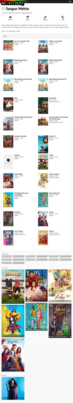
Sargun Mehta (17, 8)
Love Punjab (18, 231)
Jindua (51, 212)
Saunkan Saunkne (20, 136)
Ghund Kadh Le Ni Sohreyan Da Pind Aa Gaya (58, 118)
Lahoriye (17, 212)
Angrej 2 (17, 155)
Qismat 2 (52, 136)
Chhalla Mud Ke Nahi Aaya (23, 117)
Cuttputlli (52, 98)
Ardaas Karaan (54, 174)
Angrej (51, 231)
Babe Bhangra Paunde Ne (23, 79)
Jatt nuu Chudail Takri (22, 41)
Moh (15, 98)
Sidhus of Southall (55, 41)
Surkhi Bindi (18, 174)
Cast (5, 36)
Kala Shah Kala (54, 193)
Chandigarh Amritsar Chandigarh (21, 194)
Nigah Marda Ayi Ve (20, 60)
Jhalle (51, 155)
